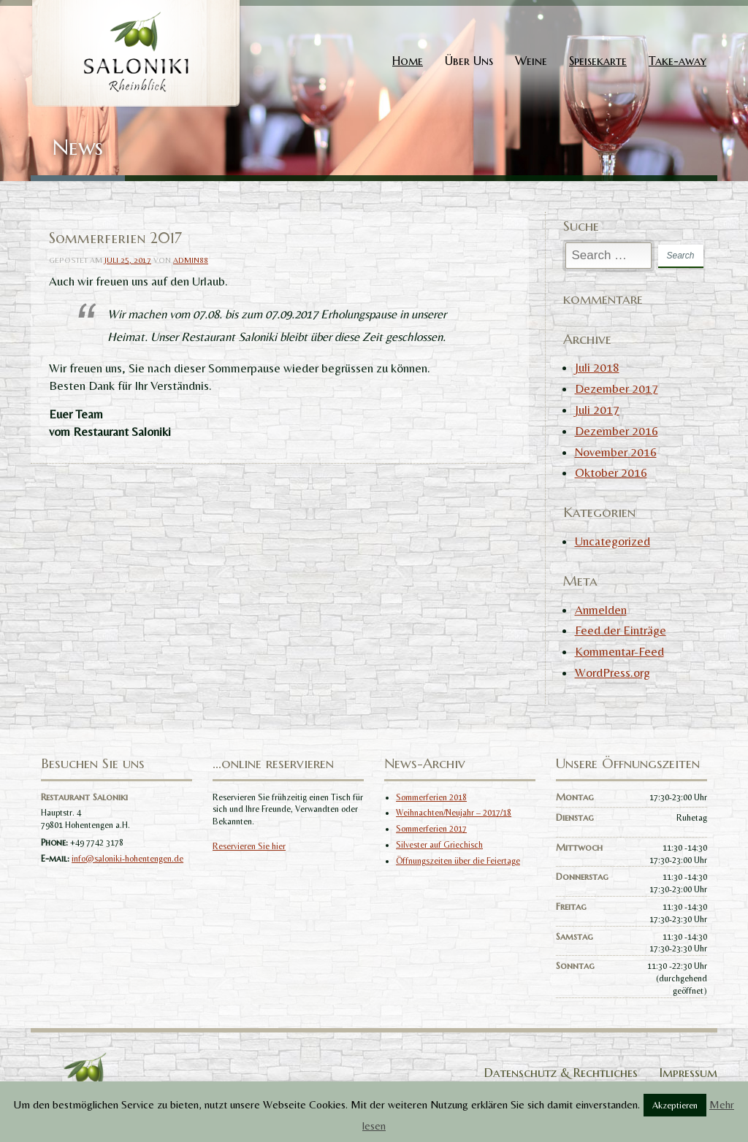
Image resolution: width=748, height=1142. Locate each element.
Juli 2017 (597, 409)
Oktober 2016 (611, 472)
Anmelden (601, 609)
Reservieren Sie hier (249, 846)
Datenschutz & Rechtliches (561, 1073)
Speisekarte (598, 60)
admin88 (190, 260)
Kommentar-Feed (619, 651)
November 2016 (616, 452)
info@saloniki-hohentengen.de (127, 859)
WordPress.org (612, 672)
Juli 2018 (597, 367)
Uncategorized (612, 541)
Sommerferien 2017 (431, 829)
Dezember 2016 (616, 431)
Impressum (688, 1073)
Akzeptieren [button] (675, 1105)
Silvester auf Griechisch (439, 845)
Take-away (677, 60)
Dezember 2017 (616, 388)
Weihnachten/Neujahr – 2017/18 (453, 813)
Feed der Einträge (620, 630)
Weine (531, 60)
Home (407, 60)
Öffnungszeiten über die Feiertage (458, 861)
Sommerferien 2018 (431, 797)
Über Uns (469, 60)
